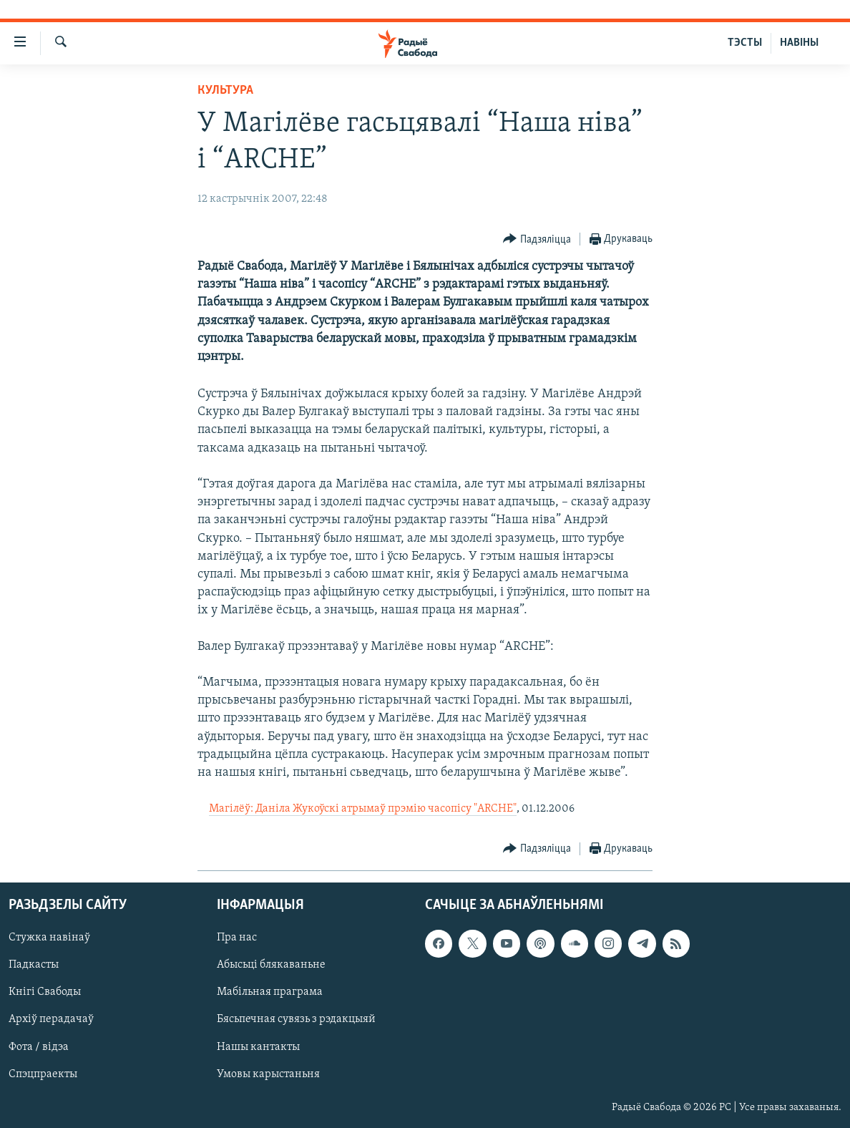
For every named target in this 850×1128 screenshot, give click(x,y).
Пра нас (237, 937)
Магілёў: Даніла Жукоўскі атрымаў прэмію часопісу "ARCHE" (363, 809)
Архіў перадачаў (51, 1019)
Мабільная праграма (270, 992)
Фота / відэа (39, 1046)
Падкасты (34, 965)
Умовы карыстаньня (268, 1073)
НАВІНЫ (799, 43)
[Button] (537, 239)
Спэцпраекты (43, 1073)
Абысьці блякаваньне (271, 965)
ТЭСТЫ (745, 43)
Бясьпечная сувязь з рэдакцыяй (296, 1019)
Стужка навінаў (49, 937)
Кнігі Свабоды (45, 992)
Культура (225, 90)
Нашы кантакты (258, 1046)
